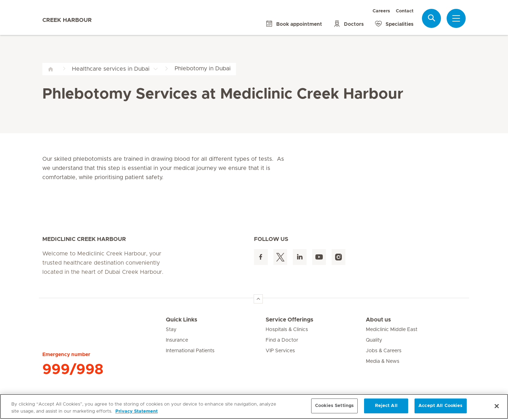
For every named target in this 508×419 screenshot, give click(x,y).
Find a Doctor (282, 340)
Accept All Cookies (440, 405)
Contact (404, 11)
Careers (381, 11)
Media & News (382, 361)
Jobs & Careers (383, 350)
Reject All (386, 405)
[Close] (496, 406)
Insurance (177, 340)
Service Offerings (289, 320)
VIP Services (280, 350)
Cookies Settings (334, 405)
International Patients (190, 350)
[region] (254, 406)
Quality (374, 340)
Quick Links (181, 320)
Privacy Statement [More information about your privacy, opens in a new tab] (136, 411)
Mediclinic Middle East (391, 329)
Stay (171, 329)
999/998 (72, 369)
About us (378, 320)
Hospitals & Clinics (287, 329)
